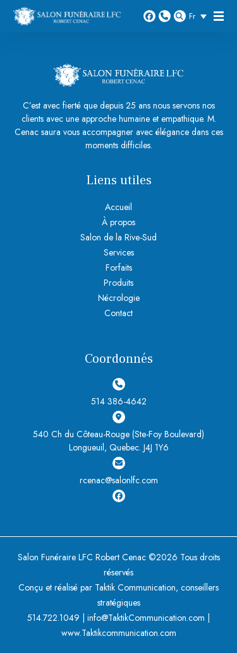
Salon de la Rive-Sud (118, 237)
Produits (118, 282)
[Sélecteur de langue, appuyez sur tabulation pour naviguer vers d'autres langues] (201, 16)
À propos (118, 222)
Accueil (118, 207)
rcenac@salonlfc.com (119, 471)
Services (119, 252)
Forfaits (119, 267)
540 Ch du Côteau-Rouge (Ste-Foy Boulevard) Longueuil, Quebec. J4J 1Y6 (118, 432)
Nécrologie (119, 297)
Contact (118, 313)
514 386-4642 (165, 16)
